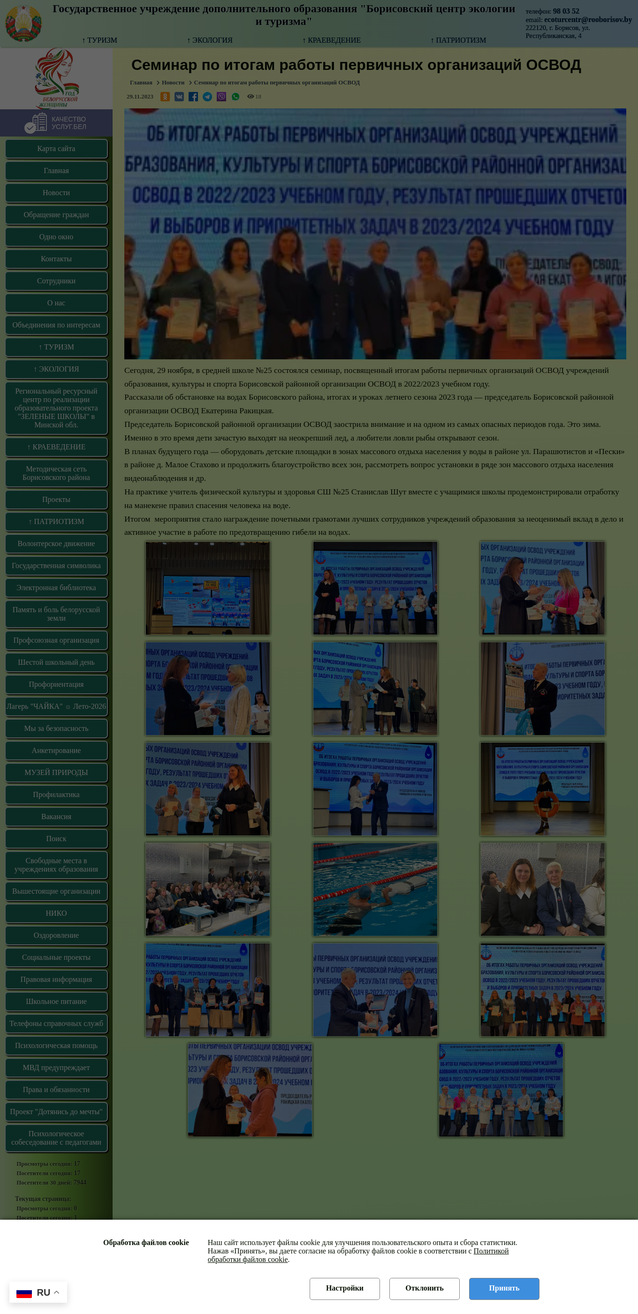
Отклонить (424, 1288)
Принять (504, 1288)
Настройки (345, 1288)
